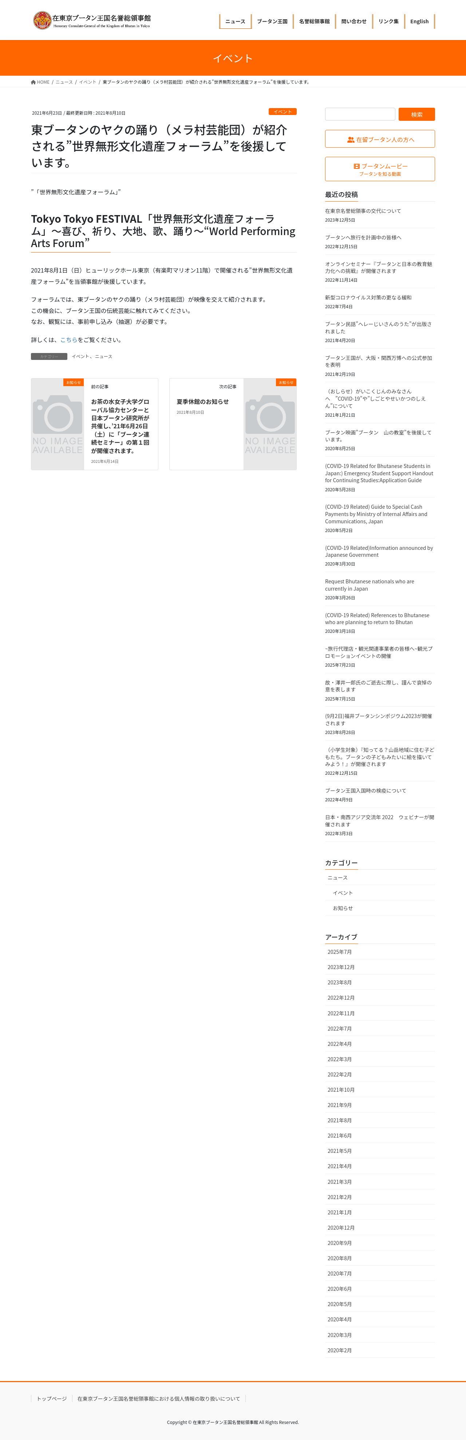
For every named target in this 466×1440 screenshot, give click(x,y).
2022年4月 (340, 1043)
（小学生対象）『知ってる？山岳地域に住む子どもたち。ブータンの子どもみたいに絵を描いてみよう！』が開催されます (379, 756)
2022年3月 (340, 1059)
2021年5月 (340, 1150)
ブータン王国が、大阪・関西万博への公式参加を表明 (378, 361)
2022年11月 (341, 1013)
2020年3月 (340, 1334)
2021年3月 (340, 1181)
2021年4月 (340, 1166)
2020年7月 (340, 1273)
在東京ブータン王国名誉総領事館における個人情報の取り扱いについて (159, 1398)
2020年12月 (341, 1227)
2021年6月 (340, 1135)
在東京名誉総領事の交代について (363, 210)
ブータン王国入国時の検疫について (366, 790)
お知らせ (343, 908)
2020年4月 (340, 1319)
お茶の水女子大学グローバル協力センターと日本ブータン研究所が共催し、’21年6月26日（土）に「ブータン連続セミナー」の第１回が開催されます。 (120, 426)
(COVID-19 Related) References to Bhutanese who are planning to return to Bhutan (377, 618)
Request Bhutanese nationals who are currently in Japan (369, 585)
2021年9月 (340, 1104)
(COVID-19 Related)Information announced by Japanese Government (379, 551)
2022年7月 (340, 1028)
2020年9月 (340, 1242)
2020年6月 (340, 1288)
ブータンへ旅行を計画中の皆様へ (363, 237)
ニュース (103, 356)
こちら (69, 339)
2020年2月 (340, 1350)
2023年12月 (341, 967)
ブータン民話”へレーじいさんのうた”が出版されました (378, 327)
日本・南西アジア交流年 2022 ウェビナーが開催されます (379, 820)
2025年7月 (340, 951)
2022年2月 (340, 1074)
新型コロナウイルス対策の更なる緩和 (368, 297)
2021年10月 (341, 1089)
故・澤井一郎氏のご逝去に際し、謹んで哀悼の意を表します (378, 686)
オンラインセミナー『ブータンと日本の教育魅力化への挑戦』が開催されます (378, 267)
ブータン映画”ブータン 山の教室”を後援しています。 (378, 436)
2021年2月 (340, 1197)
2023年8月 (340, 982)
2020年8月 (340, 1258)
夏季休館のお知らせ (203, 401)
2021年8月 (340, 1120)
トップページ (51, 1398)
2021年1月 (340, 1212)
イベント (282, 111)
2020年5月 (340, 1304)
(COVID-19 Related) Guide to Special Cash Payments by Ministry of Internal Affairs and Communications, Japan (376, 513)
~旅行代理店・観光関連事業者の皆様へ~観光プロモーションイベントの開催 (379, 652)
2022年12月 (341, 997)
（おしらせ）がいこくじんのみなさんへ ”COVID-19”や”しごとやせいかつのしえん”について (375, 398)
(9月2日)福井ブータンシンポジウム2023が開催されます (378, 719)
